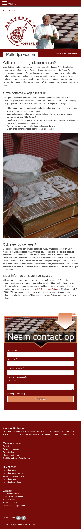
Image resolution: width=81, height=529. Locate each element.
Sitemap (32, 524)
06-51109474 (11, 503)
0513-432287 (9, 10)
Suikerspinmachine (11, 449)
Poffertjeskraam (10, 452)
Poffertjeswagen (10, 479)
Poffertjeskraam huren (12, 482)
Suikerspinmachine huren (14, 476)
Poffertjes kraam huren (13, 473)
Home (58, 53)
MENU (12, 3)
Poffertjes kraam (10, 470)
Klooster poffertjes (11, 455)
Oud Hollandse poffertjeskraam (16, 458)
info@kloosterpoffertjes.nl (48, 289)
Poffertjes (7, 446)
